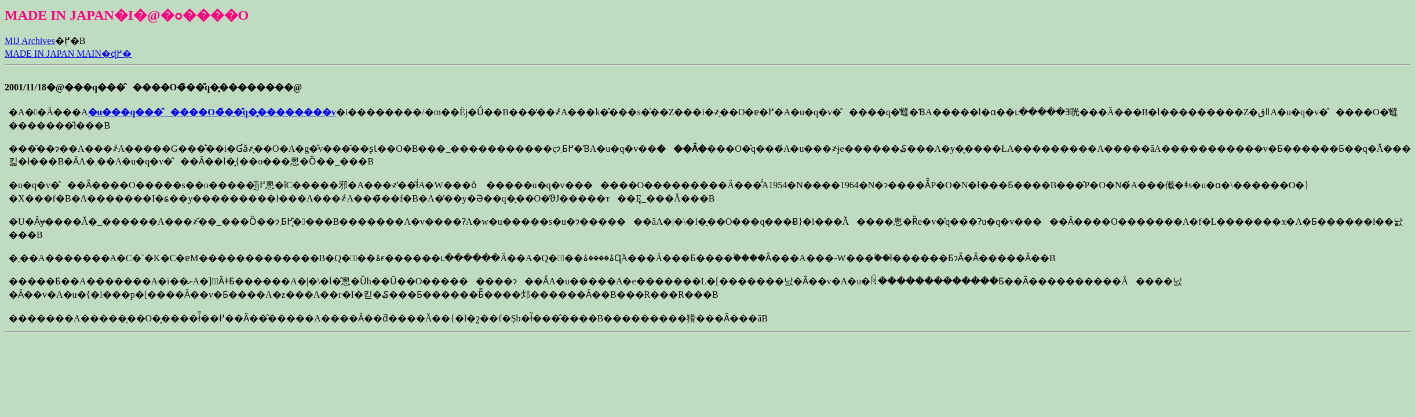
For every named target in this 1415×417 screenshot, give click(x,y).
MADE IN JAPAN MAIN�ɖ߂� (68, 53)
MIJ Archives (30, 41)
